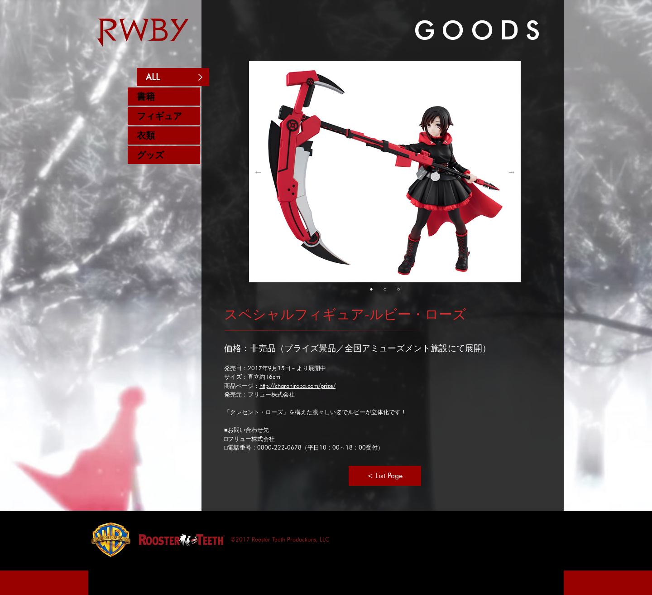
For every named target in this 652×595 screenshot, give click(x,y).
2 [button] (384, 289)
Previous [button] (258, 171)
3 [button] (398, 289)
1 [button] (371, 289)
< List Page (385, 475)
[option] (385, 171)
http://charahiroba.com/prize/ (297, 385)
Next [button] (511, 171)
